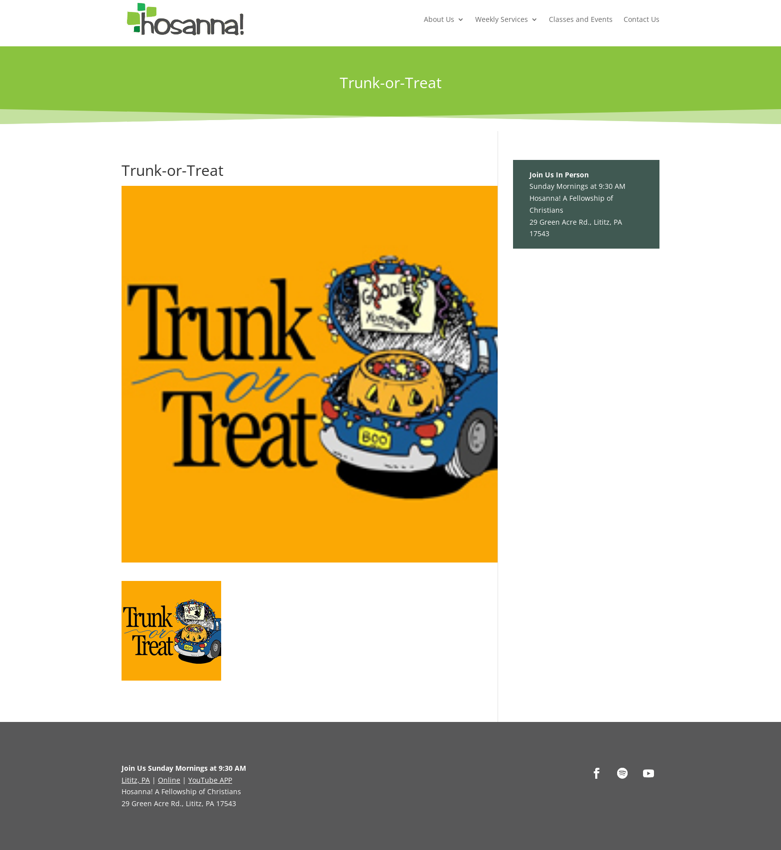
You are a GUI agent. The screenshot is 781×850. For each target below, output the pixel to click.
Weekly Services (501, 19)
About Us (439, 19)
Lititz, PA (136, 780)
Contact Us (641, 19)
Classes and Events (581, 19)
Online (169, 780)
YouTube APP (210, 780)
